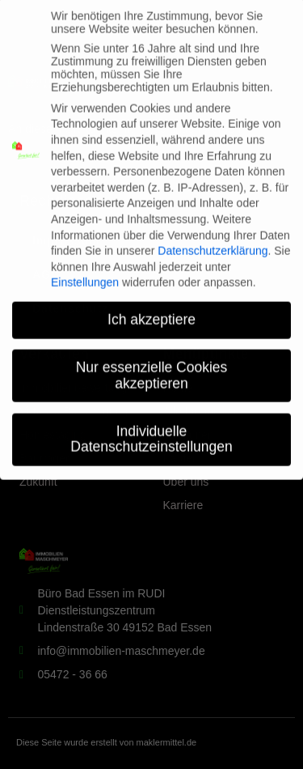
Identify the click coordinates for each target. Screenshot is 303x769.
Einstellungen (85, 271)
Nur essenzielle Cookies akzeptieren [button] (152, 364)
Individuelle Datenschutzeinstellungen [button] (151, 427)
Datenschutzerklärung (212, 239)
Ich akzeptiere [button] (151, 308)
